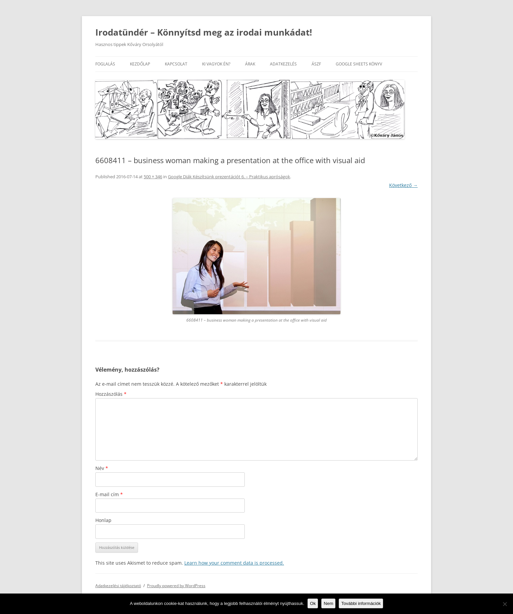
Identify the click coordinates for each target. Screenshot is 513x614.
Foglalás (105, 64)
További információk (361, 603)
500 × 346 (153, 177)
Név (101, 468)
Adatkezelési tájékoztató (118, 585)
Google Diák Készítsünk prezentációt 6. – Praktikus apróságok (229, 177)
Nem (328, 603)
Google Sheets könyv (359, 64)
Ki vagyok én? (216, 64)
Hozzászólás (111, 394)
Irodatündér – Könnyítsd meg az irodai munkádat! (203, 32)
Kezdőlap (140, 64)
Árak (250, 64)
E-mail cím (109, 494)
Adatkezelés (283, 64)
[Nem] (504, 604)
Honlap (103, 520)
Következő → (403, 185)
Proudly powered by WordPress (176, 585)
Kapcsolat (176, 64)
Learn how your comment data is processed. (234, 563)
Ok (313, 603)
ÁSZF (316, 64)
